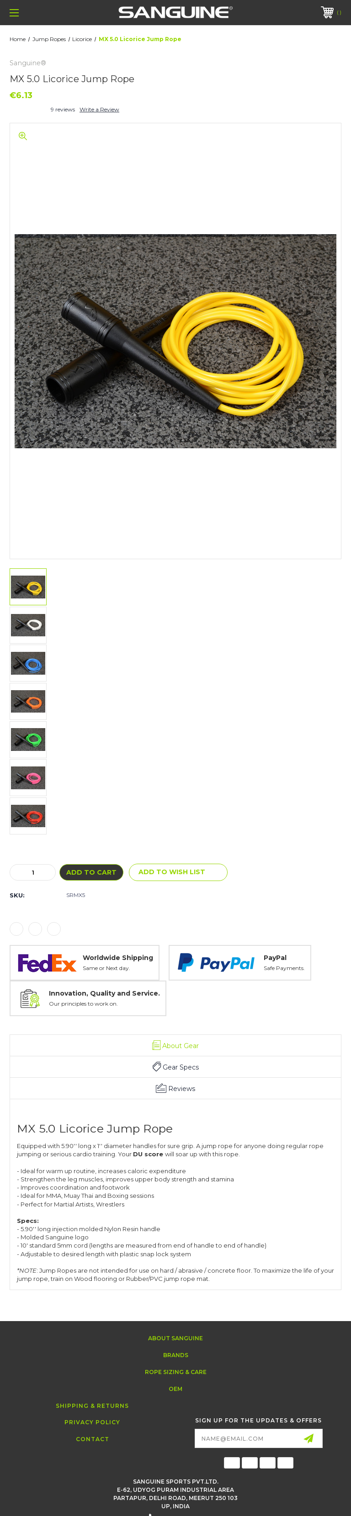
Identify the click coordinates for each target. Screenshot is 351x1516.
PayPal (275, 958)
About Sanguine (175, 1338)
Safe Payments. (284, 968)
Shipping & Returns (92, 1405)
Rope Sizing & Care (176, 1372)
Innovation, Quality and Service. (104, 993)
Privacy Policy (92, 1422)
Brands (175, 1355)
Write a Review (99, 109)
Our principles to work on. (83, 1003)
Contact (92, 1439)
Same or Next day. (106, 968)
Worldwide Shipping (118, 958)
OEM (175, 1388)
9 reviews (63, 109)
